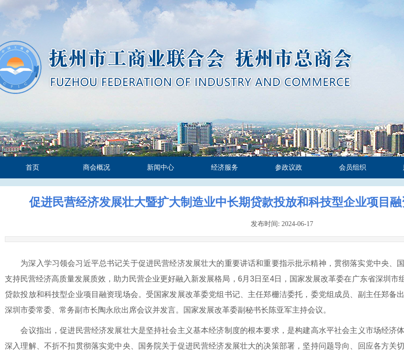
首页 (32, 167)
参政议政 (288, 167)
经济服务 (224, 167)
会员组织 (352, 167)
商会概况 (96, 167)
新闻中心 (160, 167)
